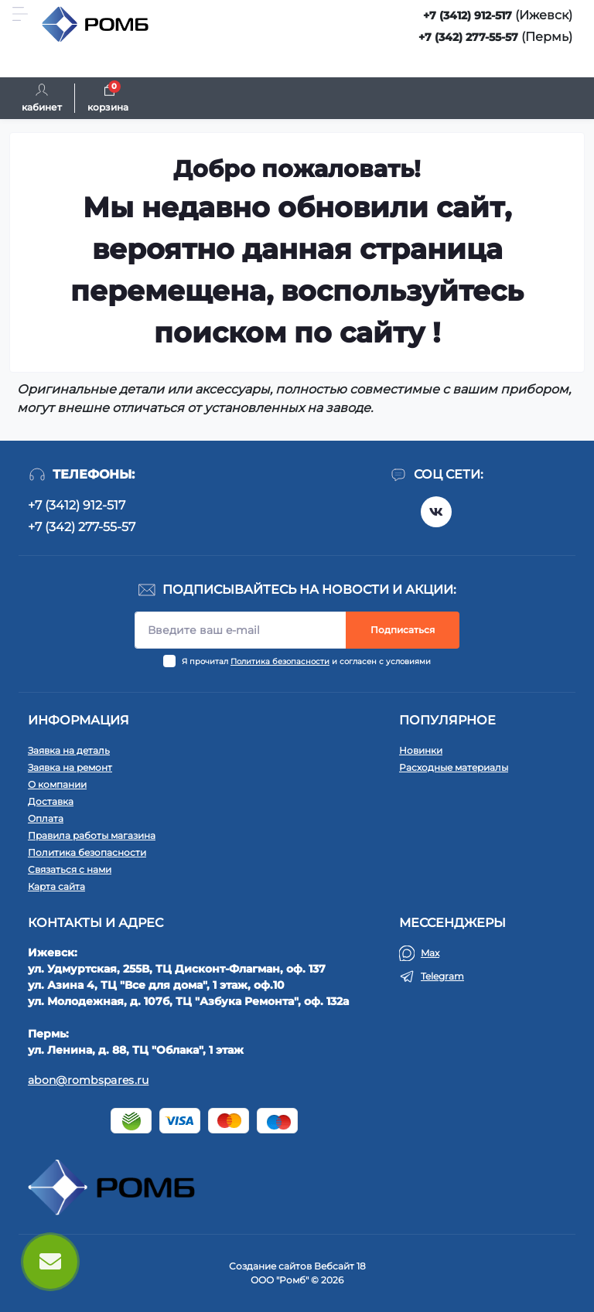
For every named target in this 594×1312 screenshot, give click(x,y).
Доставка (50, 801)
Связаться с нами (69, 869)
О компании (57, 784)
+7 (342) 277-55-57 (468, 37)
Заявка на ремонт (70, 767)
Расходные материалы (453, 767)
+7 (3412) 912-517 (467, 15)
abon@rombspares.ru (88, 1080)
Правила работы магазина (91, 835)
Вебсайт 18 (340, 1266)
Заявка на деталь (69, 750)
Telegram (442, 976)
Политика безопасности (279, 661)
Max (430, 953)
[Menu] (20, 14)
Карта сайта (56, 886)
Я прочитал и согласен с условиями (306, 661)
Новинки (420, 750)
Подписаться (402, 630)
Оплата (45, 818)
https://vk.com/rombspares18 (436, 512)
